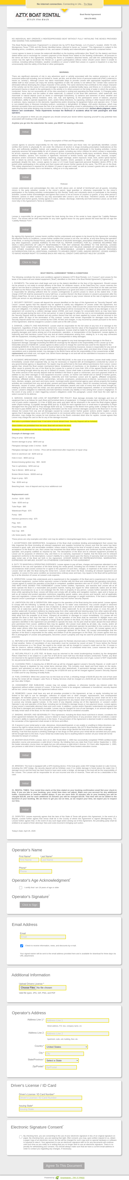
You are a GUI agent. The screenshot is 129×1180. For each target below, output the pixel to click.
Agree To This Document (64, 1166)
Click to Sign (29, 262)
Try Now (88, 4)
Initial (25, 131)
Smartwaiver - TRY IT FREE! (72, 1178)
